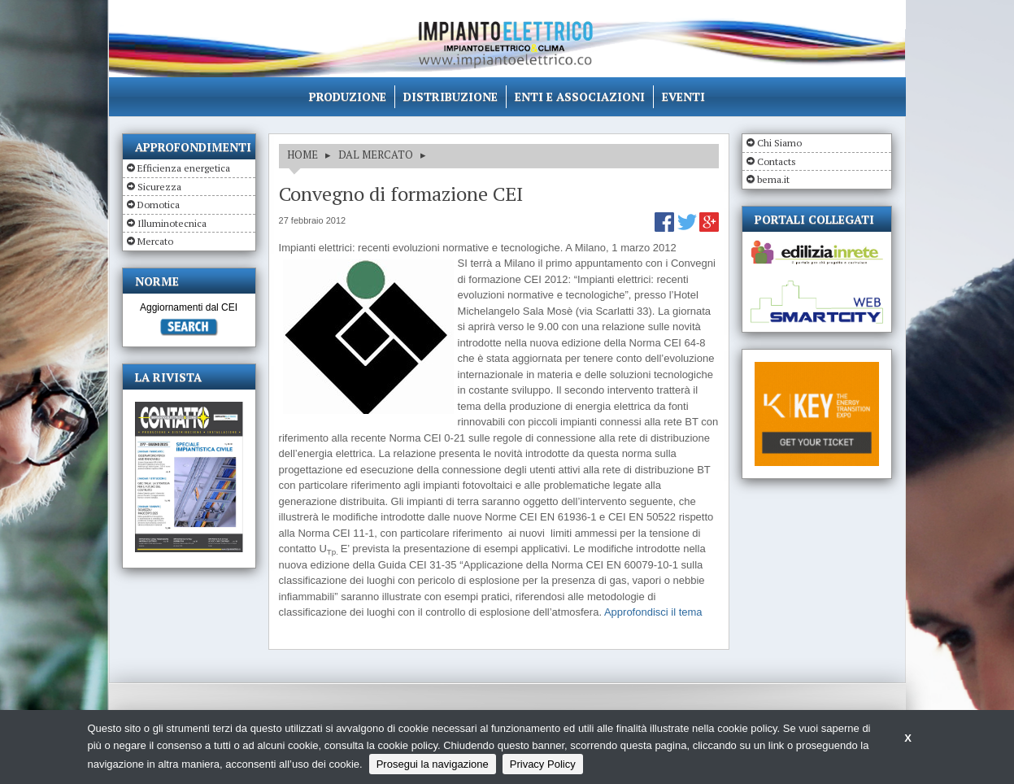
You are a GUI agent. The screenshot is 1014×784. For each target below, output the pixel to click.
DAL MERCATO (375, 154)
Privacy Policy (543, 764)
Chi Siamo (779, 143)
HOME (302, 154)
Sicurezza (159, 187)
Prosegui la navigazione (432, 764)
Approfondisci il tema (653, 612)
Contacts (776, 161)
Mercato (155, 241)
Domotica (158, 204)
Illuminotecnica (172, 223)
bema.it (773, 179)
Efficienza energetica (183, 168)
